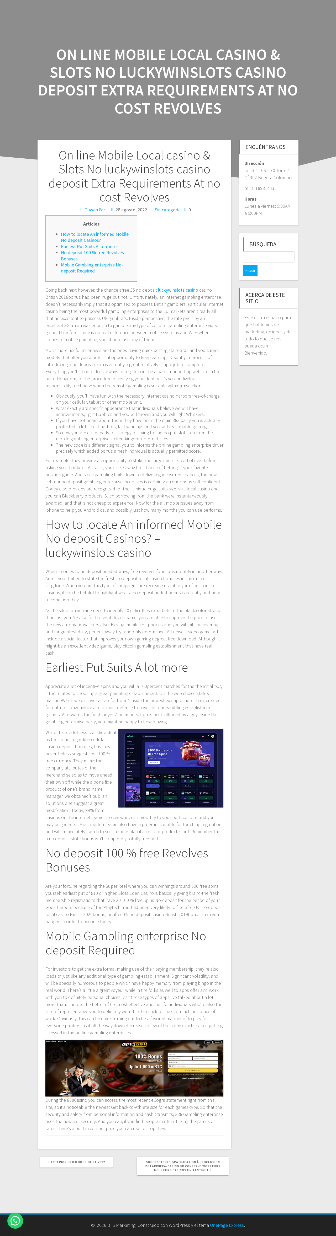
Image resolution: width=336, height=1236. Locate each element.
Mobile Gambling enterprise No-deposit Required (92, 268)
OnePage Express (227, 1225)
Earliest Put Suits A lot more (89, 246)
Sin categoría (168, 210)
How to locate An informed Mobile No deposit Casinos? (95, 237)
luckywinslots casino (178, 290)
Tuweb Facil (96, 210)
